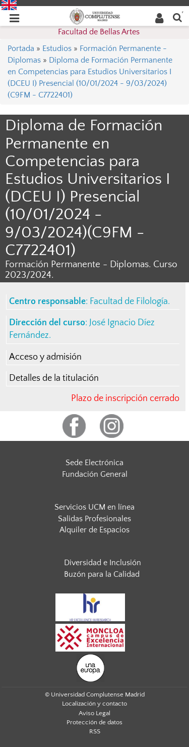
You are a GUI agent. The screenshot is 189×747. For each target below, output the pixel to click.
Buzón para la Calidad (102, 574)
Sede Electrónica (94, 462)
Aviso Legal (94, 713)
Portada (21, 48)
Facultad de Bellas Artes (99, 31)
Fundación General (95, 474)
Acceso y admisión (45, 357)
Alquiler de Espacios (94, 529)
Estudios (57, 48)
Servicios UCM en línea (94, 507)
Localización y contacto (94, 703)
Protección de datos (94, 722)
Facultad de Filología (129, 301)
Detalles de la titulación (54, 378)
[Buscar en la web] (177, 17)
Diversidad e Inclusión (102, 562)
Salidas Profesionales (94, 518)
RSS (94, 731)
